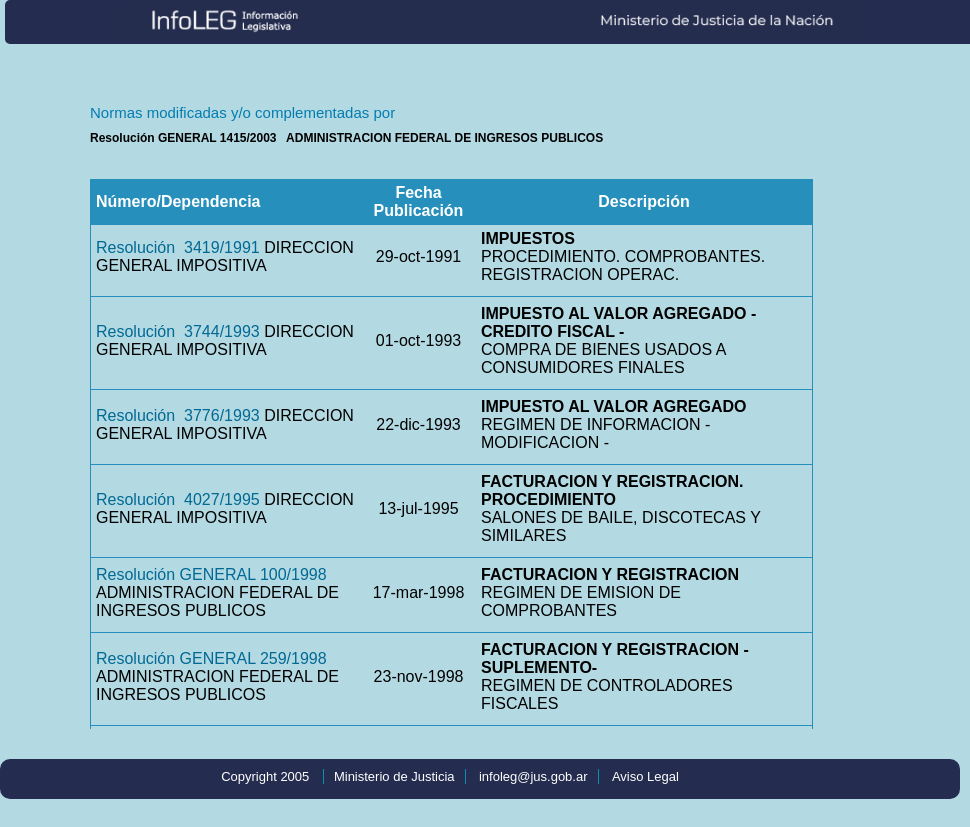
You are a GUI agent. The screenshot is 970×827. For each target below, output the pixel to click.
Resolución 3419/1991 (178, 247)
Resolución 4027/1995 (178, 499)
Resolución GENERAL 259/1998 (211, 658)
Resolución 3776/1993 (178, 415)
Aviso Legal (645, 776)
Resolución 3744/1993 (178, 331)
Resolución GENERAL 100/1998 (211, 574)
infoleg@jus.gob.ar (533, 776)
